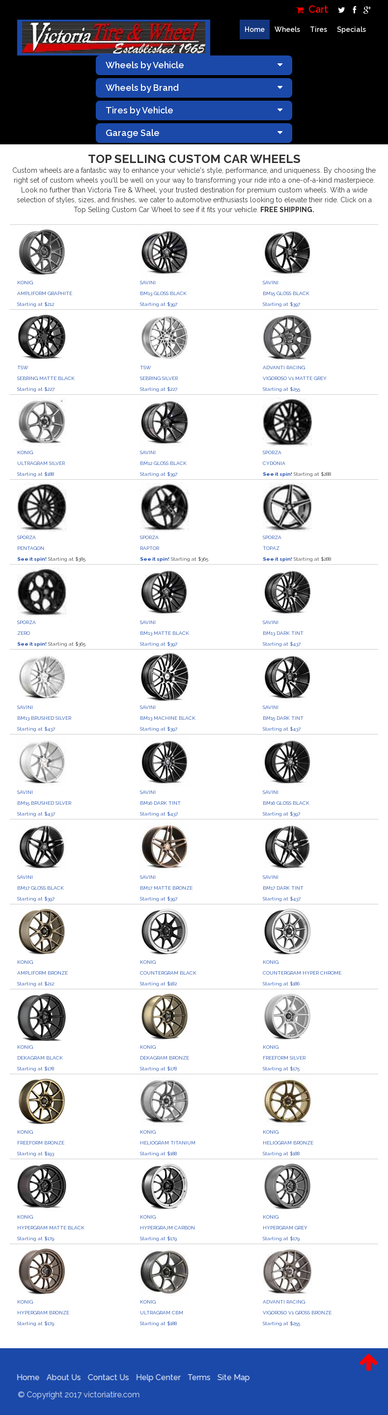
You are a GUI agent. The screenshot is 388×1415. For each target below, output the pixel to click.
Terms (193, 1377)
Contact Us (102, 1377)
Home (255, 29)
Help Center (152, 1377)
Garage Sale (194, 133)
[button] (368, 1370)
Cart (312, 9)
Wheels (287, 29)
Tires (318, 29)
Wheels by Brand (194, 87)
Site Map (228, 1377)
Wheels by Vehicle (194, 65)
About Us (58, 1377)
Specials (351, 29)
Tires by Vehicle (194, 110)
